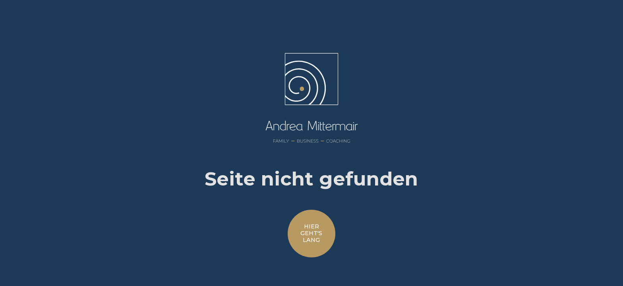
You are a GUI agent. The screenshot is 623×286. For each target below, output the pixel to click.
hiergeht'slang (311, 233)
